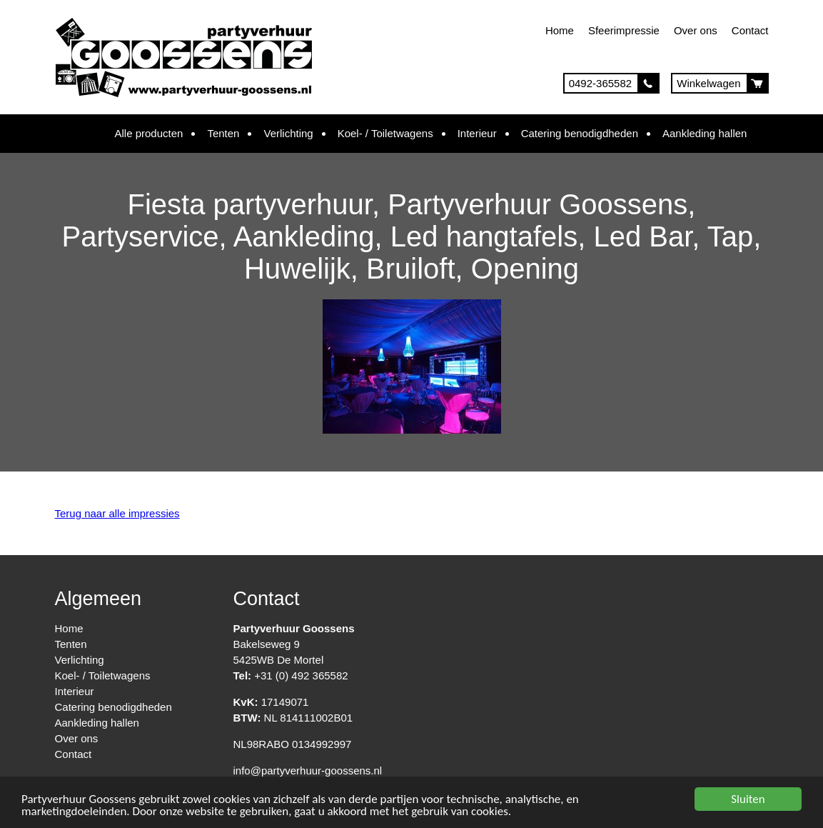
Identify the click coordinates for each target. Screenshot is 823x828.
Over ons (695, 30)
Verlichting (288, 133)
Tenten (223, 133)
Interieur (477, 133)
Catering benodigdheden (579, 133)
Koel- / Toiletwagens (385, 133)
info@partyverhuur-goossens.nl (308, 770)
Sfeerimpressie (624, 30)
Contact (750, 30)
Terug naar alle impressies (117, 513)
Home (559, 30)
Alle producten (149, 133)
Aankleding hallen (704, 133)
